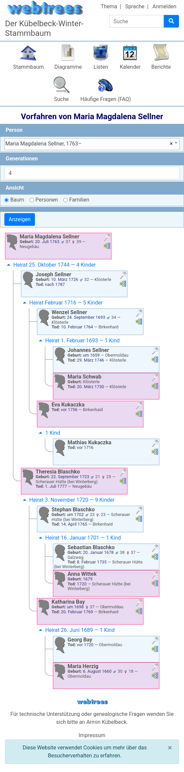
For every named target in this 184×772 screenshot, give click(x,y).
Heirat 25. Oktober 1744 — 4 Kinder (50, 265)
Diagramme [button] (68, 67)
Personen (47, 200)
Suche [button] (61, 99)
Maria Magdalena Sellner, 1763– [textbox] (89, 143)
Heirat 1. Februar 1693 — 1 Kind (78, 340)
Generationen (22, 158)
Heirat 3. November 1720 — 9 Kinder (67, 500)
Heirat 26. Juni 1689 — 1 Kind (75, 630)
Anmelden (164, 6)
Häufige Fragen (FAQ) (106, 99)
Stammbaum (28, 67)
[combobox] (92, 144)
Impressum (92, 735)
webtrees (92, 701)
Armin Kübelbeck (106, 722)
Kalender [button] (130, 67)
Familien (79, 200)
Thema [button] (109, 6)
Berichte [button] (161, 67)
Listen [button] (100, 67)
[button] (107, 238)
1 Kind (48, 433)
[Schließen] (170, 748)
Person (14, 130)
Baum (17, 200)
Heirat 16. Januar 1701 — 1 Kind (79, 538)
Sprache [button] (134, 6)
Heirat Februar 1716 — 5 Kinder (61, 303)
